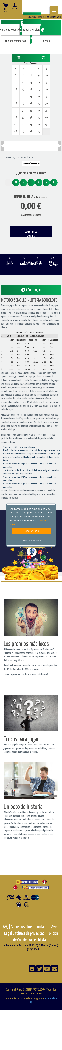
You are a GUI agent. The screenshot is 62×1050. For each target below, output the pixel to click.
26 (15, 103)
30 (46, 103)
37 (23, 117)
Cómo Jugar (31, 290)
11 (15, 82)
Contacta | (43, 927)
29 (39, 103)
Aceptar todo (31, 530)
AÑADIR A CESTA (31, 233)
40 (46, 117)
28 (31, 103)
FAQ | (7, 927)
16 (15, 89)
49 (39, 131)
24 (39, 96)
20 (46, 89)
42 (23, 124)
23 (31, 96)
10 (46, 75)
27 (23, 103)
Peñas (46, 41)
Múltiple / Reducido (10, 29)
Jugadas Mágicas (31, 29)
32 (23, 111)
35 (46, 111)
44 (39, 124)
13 (31, 82)
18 (31, 89)
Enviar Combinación (15, 41)
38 (31, 117)
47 (23, 131)
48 (31, 131)
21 (15, 96)
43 (31, 124)
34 (39, 111)
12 (23, 82)
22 (23, 96)
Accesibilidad (38, 940)
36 (15, 117)
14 (39, 82)
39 (39, 117)
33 (31, 111)
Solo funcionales (31, 540)
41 (15, 124)
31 (15, 111)
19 (39, 89)
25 (46, 96)
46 (15, 131)
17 (23, 89)
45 (46, 124)
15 (46, 82)
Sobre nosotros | (23, 927)
